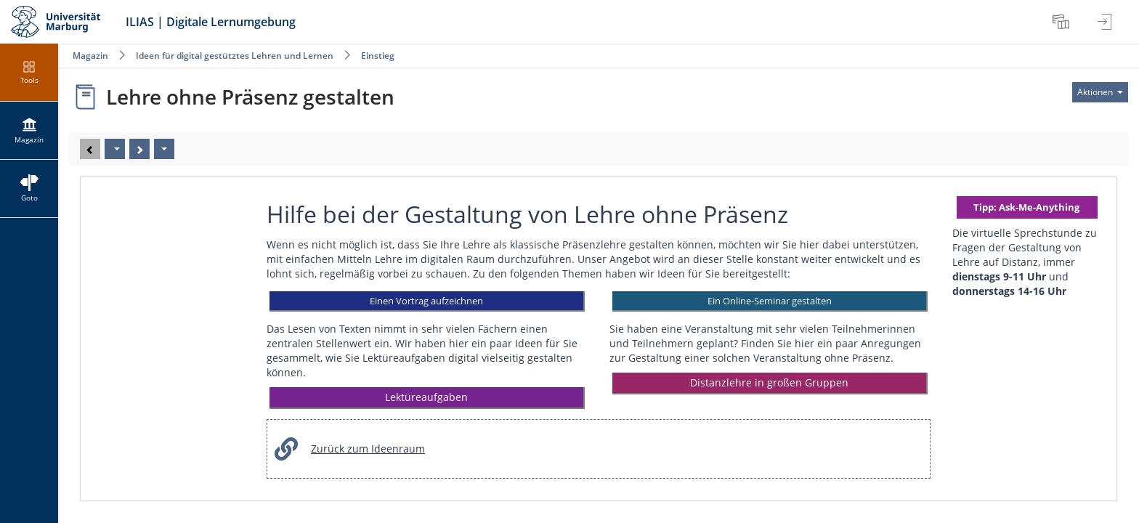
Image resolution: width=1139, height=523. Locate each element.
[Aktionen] (164, 149)
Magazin (90, 55)
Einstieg (377, 55)
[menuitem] (1063, 22)
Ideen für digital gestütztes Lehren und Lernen (234, 55)
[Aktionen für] (1100, 92)
